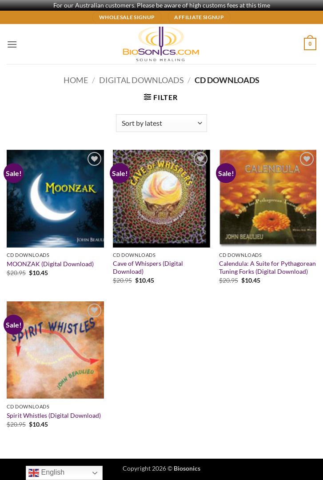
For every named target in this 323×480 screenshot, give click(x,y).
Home (76, 80)
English (46, 473)
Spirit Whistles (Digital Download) (54, 415)
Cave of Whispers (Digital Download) (148, 268)
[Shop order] (161, 123)
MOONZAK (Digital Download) (50, 264)
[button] (12, 44)
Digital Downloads (141, 80)
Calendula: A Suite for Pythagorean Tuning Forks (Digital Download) (267, 268)
